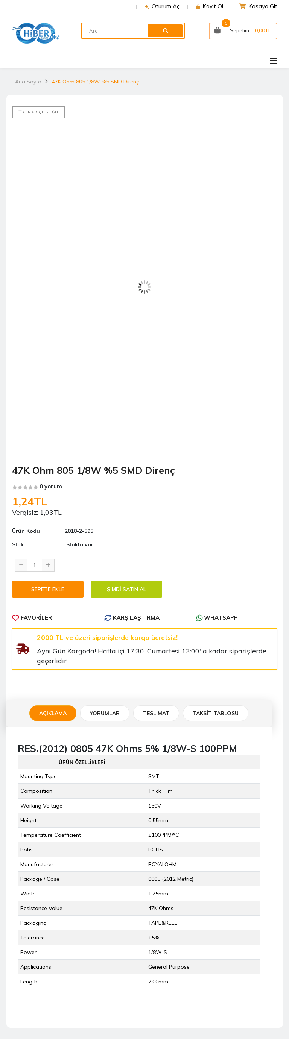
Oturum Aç (166, 6)
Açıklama (53, 713)
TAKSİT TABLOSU (216, 713)
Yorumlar (105, 713)
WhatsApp (217, 617)
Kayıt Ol (212, 6)
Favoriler (32, 617)
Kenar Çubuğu (38, 112)
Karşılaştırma (132, 617)
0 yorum (51, 486)
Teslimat (156, 713)
